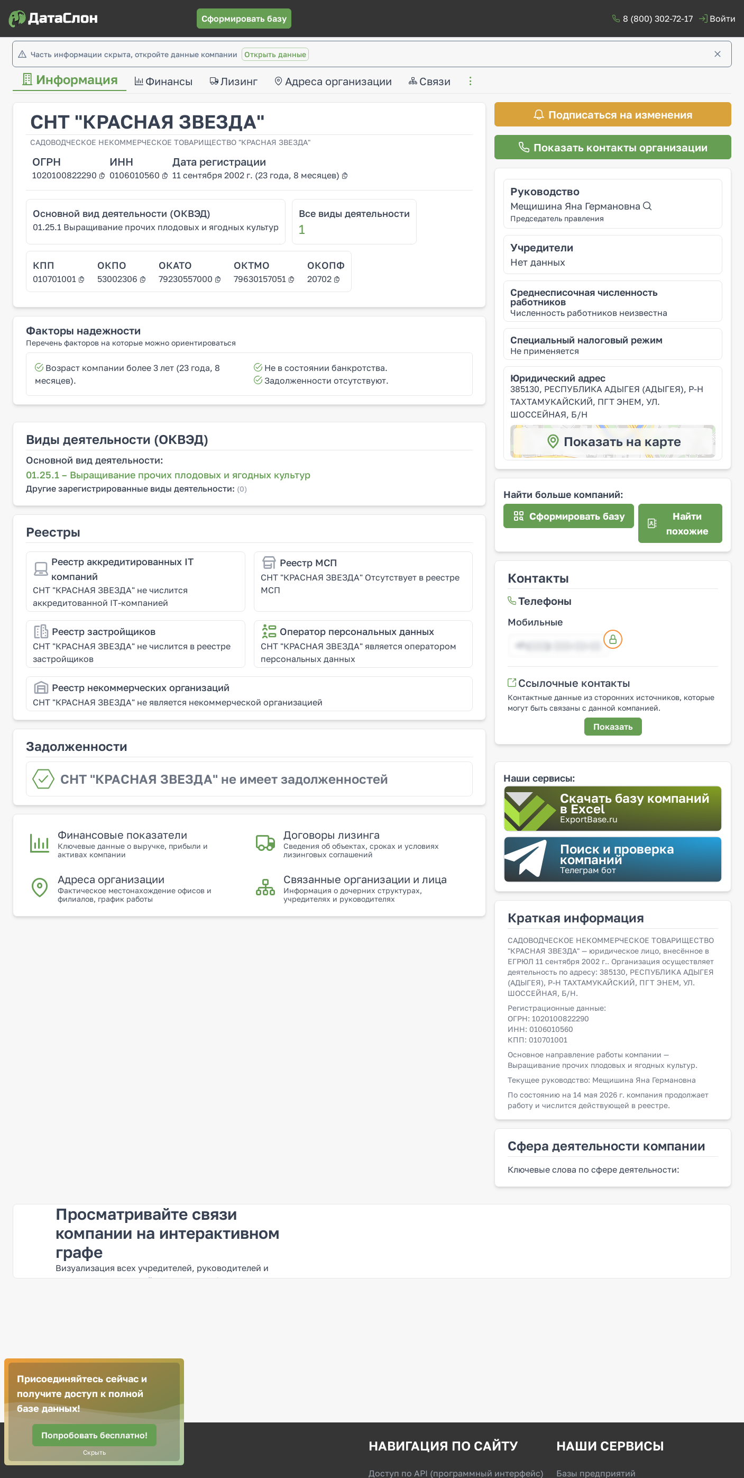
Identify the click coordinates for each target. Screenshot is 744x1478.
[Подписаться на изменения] (612, 114)
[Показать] (613, 727)
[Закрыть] (717, 54)
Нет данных (537, 262)
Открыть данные (275, 54)
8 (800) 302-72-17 (658, 18)
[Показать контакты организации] (612, 147)
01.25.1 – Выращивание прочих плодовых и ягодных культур (168, 474)
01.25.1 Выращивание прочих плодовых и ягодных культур (156, 227)
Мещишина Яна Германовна (580, 206)
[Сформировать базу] (244, 18)
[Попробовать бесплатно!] (94, 1435)
